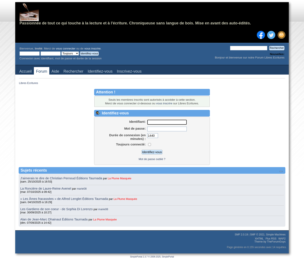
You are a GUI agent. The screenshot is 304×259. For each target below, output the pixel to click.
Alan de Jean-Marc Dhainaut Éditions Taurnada (54, 219)
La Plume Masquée (119, 178)
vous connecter (66, 48)
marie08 (82, 188)
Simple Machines (276, 234)
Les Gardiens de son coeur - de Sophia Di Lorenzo (56, 209)
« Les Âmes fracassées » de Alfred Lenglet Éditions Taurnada (64, 199)
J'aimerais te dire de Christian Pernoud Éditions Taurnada (61, 178)
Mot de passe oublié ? (152, 159)
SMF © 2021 (257, 234)
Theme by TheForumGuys (270, 241)
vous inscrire (92, 48)
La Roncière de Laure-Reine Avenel (45, 188)
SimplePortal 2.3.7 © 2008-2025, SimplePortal (152, 257)
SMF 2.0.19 (241, 234)
